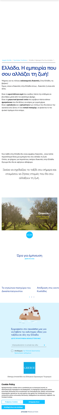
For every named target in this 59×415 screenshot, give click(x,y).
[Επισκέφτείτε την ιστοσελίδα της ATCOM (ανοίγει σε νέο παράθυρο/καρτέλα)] (29, 412)
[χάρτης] (49, 4)
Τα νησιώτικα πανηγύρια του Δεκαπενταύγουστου (16, 289)
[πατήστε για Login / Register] (39, 3)
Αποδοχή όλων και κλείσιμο (13, 407)
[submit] (44, 345)
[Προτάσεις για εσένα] (20, 60)
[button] (29, 296)
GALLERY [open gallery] (29, 235)
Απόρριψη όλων (34, 402)
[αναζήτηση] (44, 4)
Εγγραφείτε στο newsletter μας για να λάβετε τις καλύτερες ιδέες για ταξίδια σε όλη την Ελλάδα (28, 332)
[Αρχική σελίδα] (6, 60)
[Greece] (9, 4)
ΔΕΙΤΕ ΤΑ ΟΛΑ (29, 259)
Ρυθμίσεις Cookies (11, 402)
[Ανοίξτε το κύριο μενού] (55, 3)
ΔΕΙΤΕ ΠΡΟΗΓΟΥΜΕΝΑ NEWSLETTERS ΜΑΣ (26, 338)
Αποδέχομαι (25, 352)
